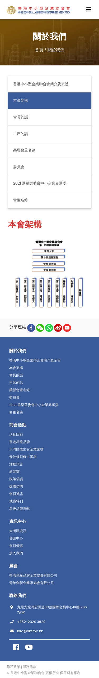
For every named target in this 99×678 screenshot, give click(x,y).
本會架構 (20, 100)
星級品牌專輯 (19, 509)
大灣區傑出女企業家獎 (26, 449)
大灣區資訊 (17, 531)
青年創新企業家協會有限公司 (31, 583)
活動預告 (16, 464)
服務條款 (29, 667)
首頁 (39, 50)
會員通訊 (16, 494)
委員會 (18, 167)
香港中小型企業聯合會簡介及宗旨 (41, 84)
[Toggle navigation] (88, 9)
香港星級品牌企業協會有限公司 (33, 575)
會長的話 (20, 117)
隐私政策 (13, 667)
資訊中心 (16, 538)
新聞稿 (14, 472)
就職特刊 (16, 501)
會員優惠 (16, 546)
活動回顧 (16, 434)
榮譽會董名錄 (24, 150)
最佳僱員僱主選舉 (23, 457)
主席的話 (20, 133)
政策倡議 (16, 479)
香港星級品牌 (19, 442)
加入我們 (16, 553)
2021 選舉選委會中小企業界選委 (39, 183)
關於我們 (56, 50)
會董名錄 (20, 200)
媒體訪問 (16, 486)
